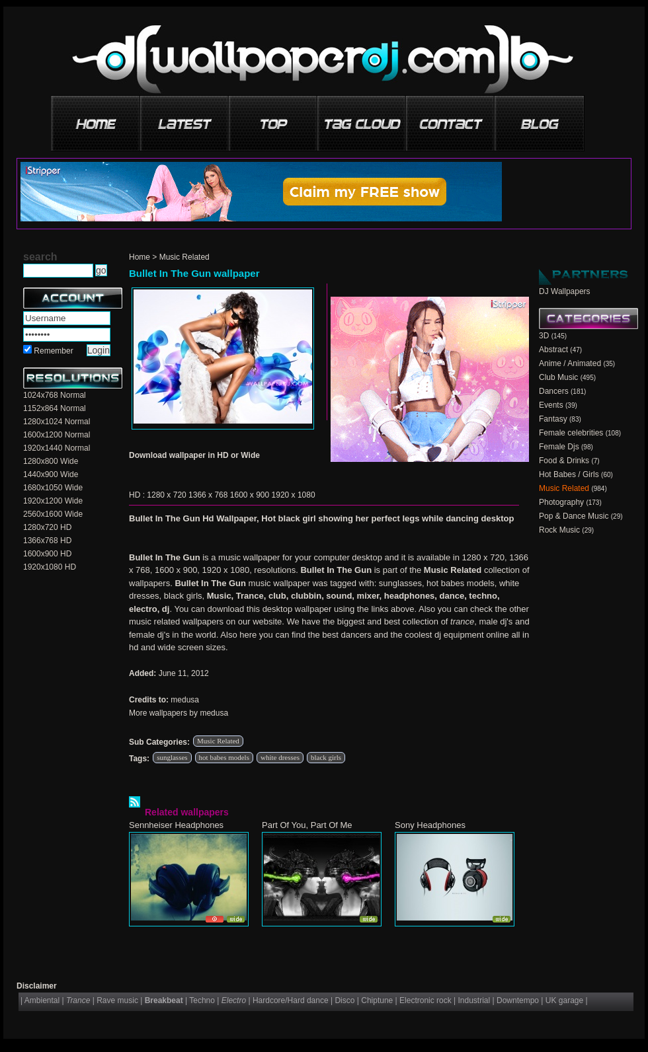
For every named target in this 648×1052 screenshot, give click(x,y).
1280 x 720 (166, 495)
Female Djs (559, 446)
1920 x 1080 (293, 495)
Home (139, 257)
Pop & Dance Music (573, 516)
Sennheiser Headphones (176, 825)
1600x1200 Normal (56, 434)
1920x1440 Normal (56, 448)
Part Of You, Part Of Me (307, 825)
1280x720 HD (47, 527)
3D (544, 335)
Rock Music (559, 530)
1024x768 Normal (54, 395)
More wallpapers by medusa (178, 713)
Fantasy (553, 419)
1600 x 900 (249, 495)
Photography (561, 502)
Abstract (553, 349)
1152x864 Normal (54, 408)
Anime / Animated (570, 363)
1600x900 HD (47, 553)
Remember (53, 351)
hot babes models (224, 757)
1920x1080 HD (49, 567)
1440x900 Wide (50, 474)
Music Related (184, 257)
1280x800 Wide (50, 461)
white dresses (280, 757)
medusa (185, 699)
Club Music (558, 377)
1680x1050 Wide (53, 487)
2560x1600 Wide (53, 514)
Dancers (554, 391)
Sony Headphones (430, 825)
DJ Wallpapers (564, 291)
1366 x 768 (207, 495)
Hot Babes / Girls (569, 474)
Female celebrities (571, 432)
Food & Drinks (564, 460)
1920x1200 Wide (53, 501)
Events (551, 405)
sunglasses (172, 757)
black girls (326, 757)
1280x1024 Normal (56, 421)
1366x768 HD (47, 540)
